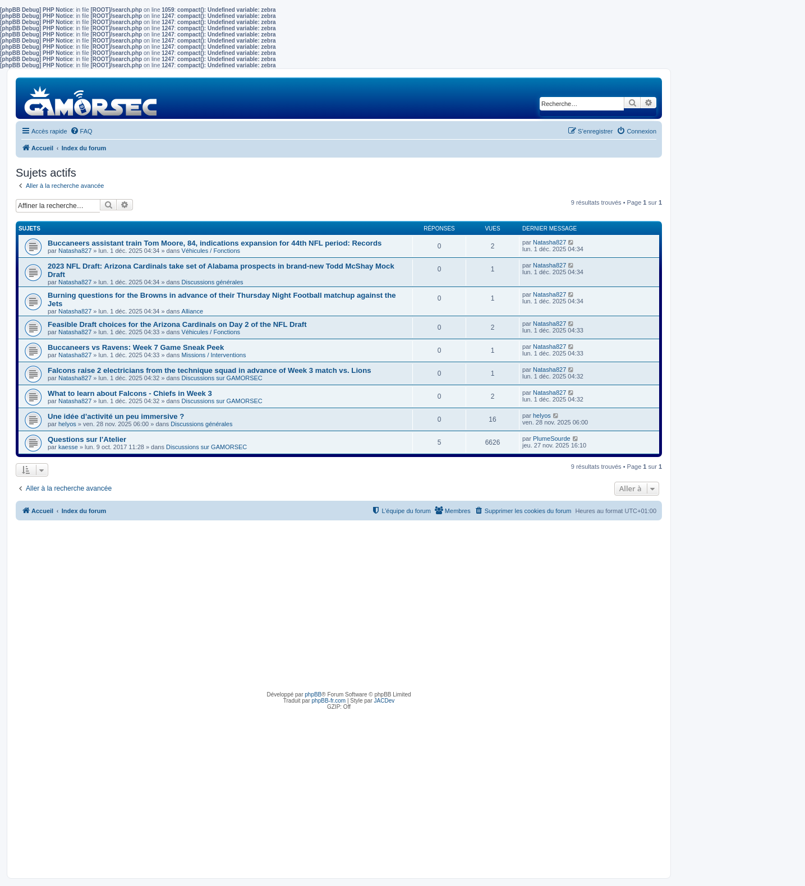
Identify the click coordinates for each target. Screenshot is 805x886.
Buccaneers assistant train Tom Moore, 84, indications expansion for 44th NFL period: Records (214, 243)
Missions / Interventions (214, 355)
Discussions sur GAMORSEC (222, 378)
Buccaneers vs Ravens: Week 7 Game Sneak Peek (136, 347)
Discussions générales (212, 282)
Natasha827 (74, 250)
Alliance (193, 311)
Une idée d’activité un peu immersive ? (116, 416)
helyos (67, 424)
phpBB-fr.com (329, 701)
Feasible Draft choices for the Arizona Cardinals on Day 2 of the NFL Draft (177, 324)
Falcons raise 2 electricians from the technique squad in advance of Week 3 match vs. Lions (209, 370)
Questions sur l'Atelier (87, 439)
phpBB (313, 694)
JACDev (384, 701)
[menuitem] (81, 131)
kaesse (68, 447)
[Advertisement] (339, 604)
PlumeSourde (552, 438)
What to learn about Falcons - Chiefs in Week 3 (130, 393)
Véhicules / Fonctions (211, 250)
